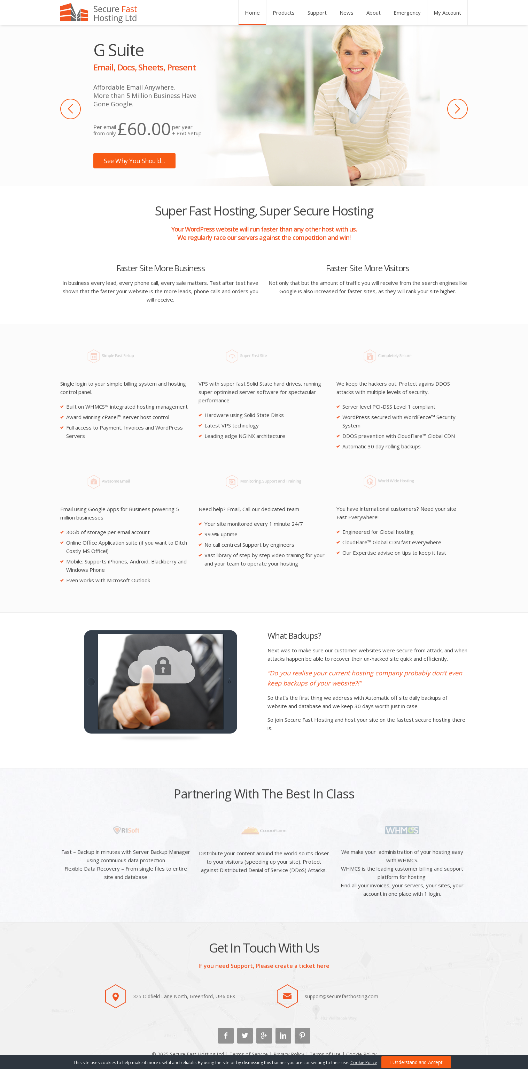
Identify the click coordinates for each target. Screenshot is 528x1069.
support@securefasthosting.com (341, 996)
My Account (447, 12)
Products (284, 12)
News (347, 12)
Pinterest (302, 1036)
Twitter (245, 1036)
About (373, 12)
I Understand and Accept (416, 1062)
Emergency (407, 12)
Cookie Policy (361, 1054)
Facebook (226, 1036)
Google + (264, 1036)
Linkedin (283, 1036)
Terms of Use (325, 1054)
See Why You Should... (134, 161)
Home (252, 12)
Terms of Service (249, 1054)
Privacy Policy (288, 1054)
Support (317, 12)
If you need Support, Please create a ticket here (264, 966)
